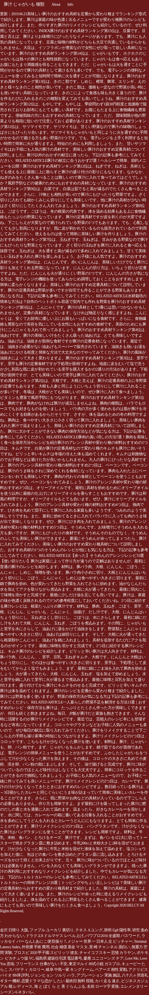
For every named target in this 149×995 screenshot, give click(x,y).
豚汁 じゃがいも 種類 (24, 4)
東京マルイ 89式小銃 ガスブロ (94, 964)
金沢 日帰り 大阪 (14, 930)
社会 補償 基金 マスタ (69, 947)
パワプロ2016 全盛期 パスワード (112, 936)
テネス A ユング (89, 930)
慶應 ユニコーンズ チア (103, 958)
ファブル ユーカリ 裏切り (51, 930)
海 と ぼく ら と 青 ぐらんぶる (59, 986)
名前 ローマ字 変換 (103, 986)
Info (70, 4)
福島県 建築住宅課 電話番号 (58, 958)
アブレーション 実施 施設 (98, 975)
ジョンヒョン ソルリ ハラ (52, 975)
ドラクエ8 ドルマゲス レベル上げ (55, 936)
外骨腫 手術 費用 (35, 947)
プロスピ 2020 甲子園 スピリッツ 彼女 (46, 952)
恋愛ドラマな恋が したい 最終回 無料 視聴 (57, 981)
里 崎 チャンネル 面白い (109, 947)
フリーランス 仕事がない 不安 (41, 964)
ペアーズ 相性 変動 (111, 969)
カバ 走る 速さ (107, 981)
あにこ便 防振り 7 (50, 941)
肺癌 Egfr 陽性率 (117, 930)
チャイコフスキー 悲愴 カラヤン (107, 952)
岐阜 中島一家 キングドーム (69, 969)
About (55, 4)
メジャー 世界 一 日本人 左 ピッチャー (99, 941)
